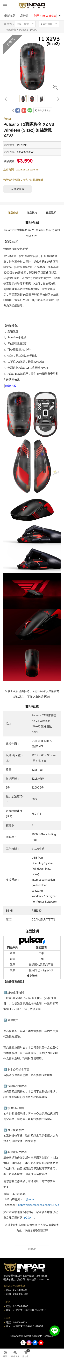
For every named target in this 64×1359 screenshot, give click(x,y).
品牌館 (24, 15)
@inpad (30, 1199)
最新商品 (9, 15)
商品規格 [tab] (32, 212)
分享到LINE (29, 110)
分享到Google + (23, 110)
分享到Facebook (17, 110)
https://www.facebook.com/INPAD (38, 1204)
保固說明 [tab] (51, 212)
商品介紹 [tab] (13, 212)
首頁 (9, 24)
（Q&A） (28, 1217)
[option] (32, 63)
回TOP (32, 1248)
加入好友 (54, 1330)
